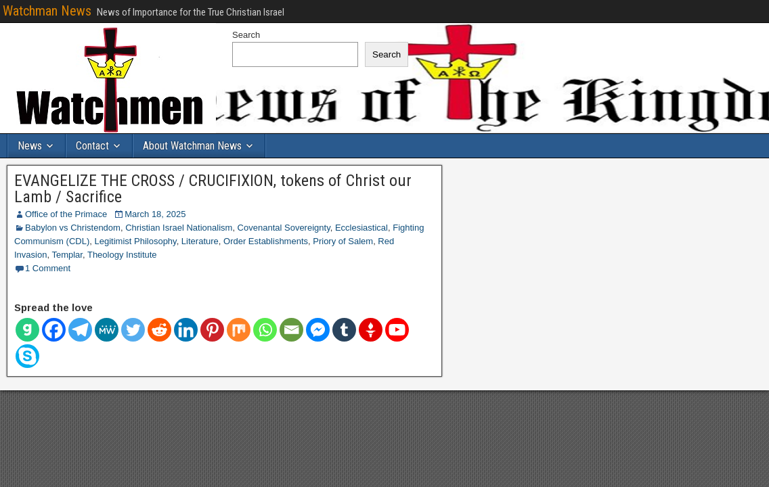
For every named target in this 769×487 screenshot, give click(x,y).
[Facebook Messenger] (318, 330)
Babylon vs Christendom (72, 228)
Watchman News (47, 11)
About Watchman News (192, 145)
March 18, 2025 (155, 214)
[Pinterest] (212, 330)
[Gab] (27, 330)
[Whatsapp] (265, 330)
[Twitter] (133, 330)
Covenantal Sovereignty (284, 228)
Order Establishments (265, 241)
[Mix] (238, 330)
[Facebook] (54, 330)
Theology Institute (122, 255)
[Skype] (27, 356)
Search (246, 35)
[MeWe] (106, 330)
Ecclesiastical (361, 228)
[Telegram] (80, 330)
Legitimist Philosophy (135, 241)
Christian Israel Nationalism (178, 228)
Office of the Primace (66, 214)
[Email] (291, 330)
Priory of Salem (343, 241)
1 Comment (47, 268)
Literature (200, 241)
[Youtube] (397, 330)
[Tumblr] (344, 330)
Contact (92, 145)
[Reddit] (159, 330)
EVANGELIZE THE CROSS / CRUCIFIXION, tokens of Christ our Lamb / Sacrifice (213, 188)
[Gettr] (370, 330)
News (30, 145)
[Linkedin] (186, 330)
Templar (67, 255)
